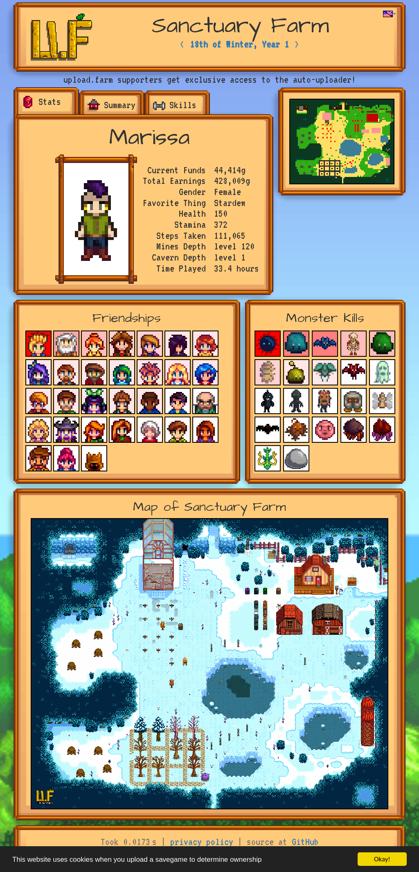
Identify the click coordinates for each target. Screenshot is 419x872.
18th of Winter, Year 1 (239, 44)
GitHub (305, 841)
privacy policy (201, 841)
